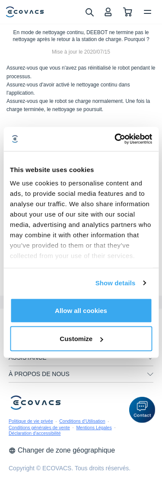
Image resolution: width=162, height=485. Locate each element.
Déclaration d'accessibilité (34, 433)
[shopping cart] (127, 12)
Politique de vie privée (31, 421)
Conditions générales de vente (39, 427)
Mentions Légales (93, 427)
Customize (81, 338)
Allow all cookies (81, 310)
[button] (142, 410)
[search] (89, 11)
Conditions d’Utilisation (82, 421)
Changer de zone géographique (62, 450)
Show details (115, 283)
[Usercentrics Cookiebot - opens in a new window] (115, 139)
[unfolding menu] (150, 358)
